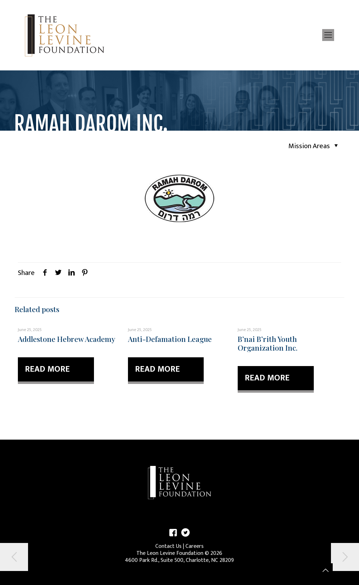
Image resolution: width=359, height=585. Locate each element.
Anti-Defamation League (170, 339)
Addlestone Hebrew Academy (66, 339)
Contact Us (168, 546)
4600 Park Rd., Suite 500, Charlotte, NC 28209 (179, 560)
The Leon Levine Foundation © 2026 (179, 553)
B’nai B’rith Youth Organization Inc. (268, 343)
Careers (194, 546)
